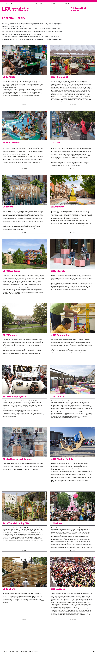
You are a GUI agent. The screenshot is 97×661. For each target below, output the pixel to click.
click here (67, 0)
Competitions (39, 3)
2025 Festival (9, 3)
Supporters (69, 3)
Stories (54, 3)
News (24, 3)
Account (93, 3)
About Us (84, 3)
